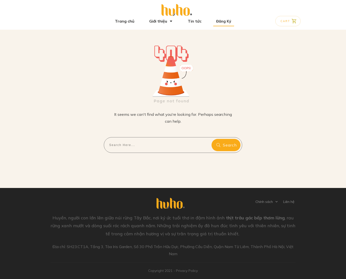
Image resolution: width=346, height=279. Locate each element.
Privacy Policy (187, 270)
